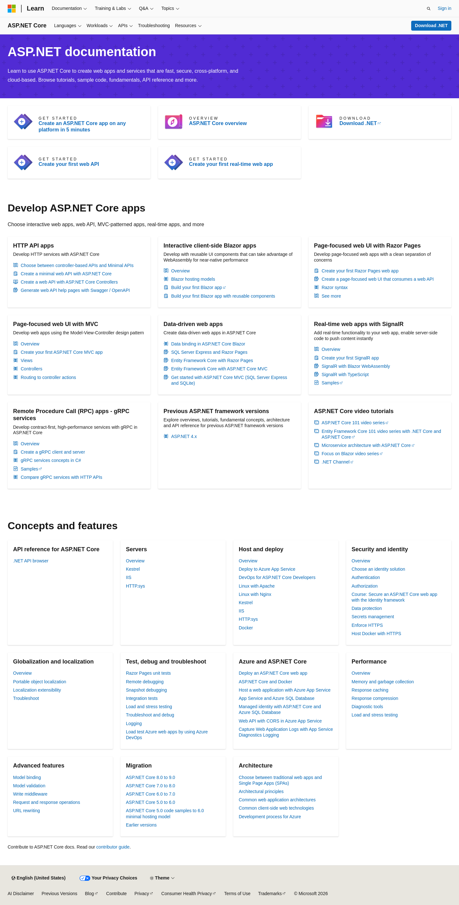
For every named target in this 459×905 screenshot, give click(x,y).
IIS (128, 577)
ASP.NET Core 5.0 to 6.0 (150, 802)
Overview (180, 270)
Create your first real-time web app (231, 164)
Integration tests (142, 698)
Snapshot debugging (146, 690)
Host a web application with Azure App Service (285, 690)
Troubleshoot (26, 698)
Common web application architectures (277, 799)
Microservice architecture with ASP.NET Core (366, 445)
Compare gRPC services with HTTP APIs (61, 477)
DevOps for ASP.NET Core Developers (277, 577)
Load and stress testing (149, 706)
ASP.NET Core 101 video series (353, 422)
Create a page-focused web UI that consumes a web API (378, 279)
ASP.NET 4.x (184, 436)
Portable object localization (39, 681)
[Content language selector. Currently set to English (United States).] (38, 878)
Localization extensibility (37, 690)
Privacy (142, 893)
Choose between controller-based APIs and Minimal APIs (77, 265)
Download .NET (431, 25)
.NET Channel (336, 461)
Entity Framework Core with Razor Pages (212, 360)
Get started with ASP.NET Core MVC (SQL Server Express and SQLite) (229, 380)
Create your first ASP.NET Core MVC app (62, 352)
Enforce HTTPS (367, 625)
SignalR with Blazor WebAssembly (356, 366)
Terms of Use (237, 893)
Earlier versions (141, 824)
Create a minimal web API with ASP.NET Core (66, 273)
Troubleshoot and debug (150, 714)
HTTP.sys (135, 586)
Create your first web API (69, 164)
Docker (246, 627)
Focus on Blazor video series (350, 453)
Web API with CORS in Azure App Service (280, 720)
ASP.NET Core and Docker (265, 681)
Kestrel (133, 569)
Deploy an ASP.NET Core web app (273, 673)
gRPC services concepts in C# (51, 460)
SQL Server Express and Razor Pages (209, 352)
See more (331, 296)
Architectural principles (261, 791)
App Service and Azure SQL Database (277, 698)
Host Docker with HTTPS (376, 633)
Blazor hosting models (193, 279)
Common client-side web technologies (276, 808)
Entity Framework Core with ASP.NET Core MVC (219, 368)
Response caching (370, 690)
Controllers (31, 368)
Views (27, 360)
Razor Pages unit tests (148, 673)
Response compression (375, 698)
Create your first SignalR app (350, 357)
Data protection (367, 608)
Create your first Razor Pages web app (360, 270)
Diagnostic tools (367, 706)
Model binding (27, 777)
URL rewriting (26, 810)
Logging (134, 723)
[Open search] (428, 8)
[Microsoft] (12, 8)
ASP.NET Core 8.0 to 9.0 (150, 777)
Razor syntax (335, 287)
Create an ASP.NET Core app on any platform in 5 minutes (82, 126)
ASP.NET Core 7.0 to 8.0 (150, 785)
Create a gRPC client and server (53, 452)
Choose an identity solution (378, 569)
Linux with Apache (257, 586)
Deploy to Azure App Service (267, 569)
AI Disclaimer (21, 893)
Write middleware (30, 794)
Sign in (444, 8)
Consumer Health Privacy (186, 893)
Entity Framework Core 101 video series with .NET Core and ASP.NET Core (381, 434)
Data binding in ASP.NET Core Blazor (208, 343)
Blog (89, 893)
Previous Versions (59, 893)
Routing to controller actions (48, 377)
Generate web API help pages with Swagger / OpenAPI (75, 290)
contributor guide (112, 846)
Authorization (365, 586)
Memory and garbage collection (383, 681)
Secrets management (373, 616)
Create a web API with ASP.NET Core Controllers (69, 282)
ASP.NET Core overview (218, 123)
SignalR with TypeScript (345, 374)
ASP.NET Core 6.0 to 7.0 (150, 794)
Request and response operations (46, 802)
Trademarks (270, 893)
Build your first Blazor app (196, 287)
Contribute (116, 893)
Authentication (366, 577)
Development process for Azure (270, 816)
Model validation (29, 785)
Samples (330, 382)
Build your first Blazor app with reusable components (223, 296)
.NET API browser (30, 560)
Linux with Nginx (255, 594)
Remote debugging (145, 681)
